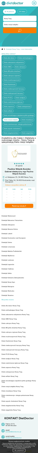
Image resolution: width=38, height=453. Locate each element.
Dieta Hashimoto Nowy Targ (11, 341)
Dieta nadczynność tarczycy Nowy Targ (15, 350)
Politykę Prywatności (23, 447)
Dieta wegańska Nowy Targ (11, 410)
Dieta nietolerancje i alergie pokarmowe (17, 124)
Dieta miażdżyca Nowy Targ (11, 391)
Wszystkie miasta (8, 300)
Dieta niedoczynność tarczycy (14, 89)
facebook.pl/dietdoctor (14, 437)
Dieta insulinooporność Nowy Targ (13, 336)
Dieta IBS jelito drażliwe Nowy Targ (14, 328)
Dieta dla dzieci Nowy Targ (11, 306)
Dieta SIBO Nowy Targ (9, 319)
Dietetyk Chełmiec (8, 269)
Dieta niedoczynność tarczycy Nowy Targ (16, 345)
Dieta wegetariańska (11, 133)
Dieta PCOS (8, 98)
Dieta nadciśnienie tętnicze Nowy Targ (15, 363)
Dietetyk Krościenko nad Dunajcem (14, 238)
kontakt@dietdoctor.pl (13, 431)
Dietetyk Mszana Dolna (10, 229)
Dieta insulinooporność (12, 80)
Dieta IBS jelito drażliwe (12, 71)
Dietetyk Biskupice (8, 286)
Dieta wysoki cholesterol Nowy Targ (14, 401)
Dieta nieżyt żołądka (11, 120)
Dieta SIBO (7, 67)
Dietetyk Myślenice (8, 256)
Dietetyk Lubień (7, 233)
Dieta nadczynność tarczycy (13, 93)
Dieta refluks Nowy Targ (10, 376)
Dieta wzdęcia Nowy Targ (10, 359)
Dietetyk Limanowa (8, 247)
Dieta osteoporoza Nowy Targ (12, 372)
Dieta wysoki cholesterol (12, 128)
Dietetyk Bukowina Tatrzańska (12, 220)
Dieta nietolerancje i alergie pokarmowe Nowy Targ (17, 396)
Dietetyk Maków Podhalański (12, 251)
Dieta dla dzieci (9, 58)
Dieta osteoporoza (24, 106)
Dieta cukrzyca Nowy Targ (10, 323)
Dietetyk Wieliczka (8, 291)
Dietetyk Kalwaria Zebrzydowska (13, 278)
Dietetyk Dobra (7, 242)
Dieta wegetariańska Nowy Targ (13, 405)
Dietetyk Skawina (7, 295)
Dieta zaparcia (9, 106)
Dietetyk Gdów (7, 273)
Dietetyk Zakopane (8, 225)
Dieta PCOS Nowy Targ (9, 354)
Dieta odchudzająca (25, 58)
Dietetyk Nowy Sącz (8, 282)
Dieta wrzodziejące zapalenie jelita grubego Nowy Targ (19, 381)
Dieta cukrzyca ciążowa (12, 76)
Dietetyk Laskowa (8, 260)
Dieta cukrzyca (20, 67)
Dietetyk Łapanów (8, 264)
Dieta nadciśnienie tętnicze (13, 102)
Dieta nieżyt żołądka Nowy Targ (12, 386)
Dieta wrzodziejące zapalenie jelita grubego (19, 115)
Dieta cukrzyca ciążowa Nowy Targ (13, 332)
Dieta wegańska (27, 133)
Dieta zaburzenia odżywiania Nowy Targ (15, 314)
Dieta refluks (8, 111)
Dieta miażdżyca (27, 120)
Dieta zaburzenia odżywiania (14, 62)
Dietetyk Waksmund (8, 216)
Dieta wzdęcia (20, 98)
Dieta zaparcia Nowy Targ (10, 367)
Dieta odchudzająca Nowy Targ (12, 310)
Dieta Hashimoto (10, 84)
